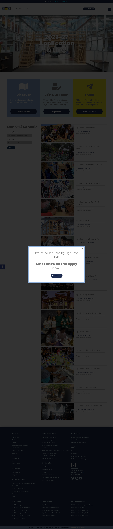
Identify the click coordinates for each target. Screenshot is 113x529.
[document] (56, 264)
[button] (82, 248)
